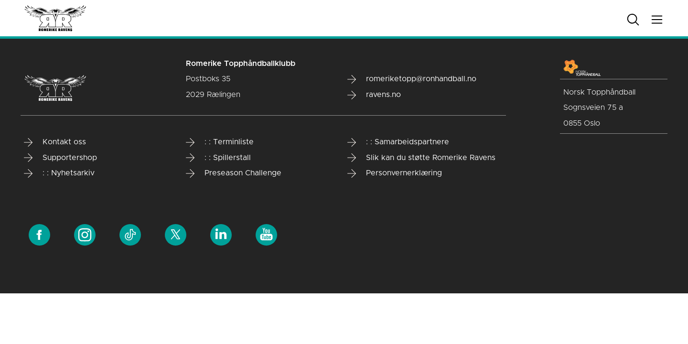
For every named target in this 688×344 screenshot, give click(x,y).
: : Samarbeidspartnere (398, 142)
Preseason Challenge (233, 173)
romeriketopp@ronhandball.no (411, 79)
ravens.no (374, 95)
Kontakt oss (55, 142)
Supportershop (60, 157)
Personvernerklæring (394, 173)
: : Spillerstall (218, 157)
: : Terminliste (220, 142)
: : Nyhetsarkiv (59, 173)
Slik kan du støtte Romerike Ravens (421, 157)
